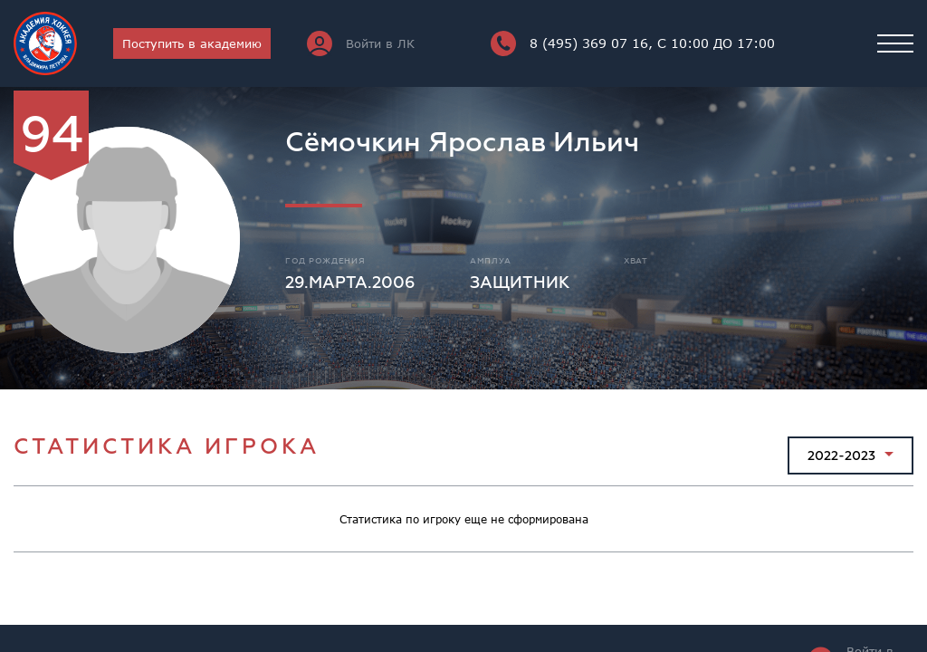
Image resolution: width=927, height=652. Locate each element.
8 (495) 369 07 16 (633, 43)
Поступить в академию (192, 43)
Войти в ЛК (361, 43)
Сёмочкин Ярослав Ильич (462, 142)
